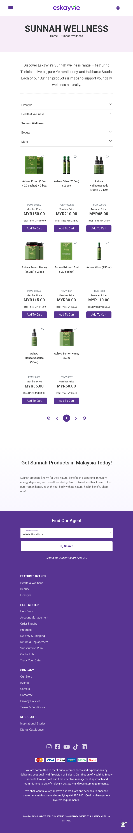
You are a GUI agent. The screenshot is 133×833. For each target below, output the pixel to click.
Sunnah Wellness (32, 123)
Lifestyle (26, 105)
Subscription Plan (31, 648)
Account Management (34, 617)
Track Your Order (30, 660)
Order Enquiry (28, 623)
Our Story (26, 676)
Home (54, 36)
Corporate (26, 695)
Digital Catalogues (32, 729)
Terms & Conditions (32, 707)
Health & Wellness (32, 114)
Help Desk (26, 611)
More (24, 141)
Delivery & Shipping (32, 636)
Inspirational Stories (33, 723)
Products (26, 630)
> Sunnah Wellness (71, 36)
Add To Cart (34, 228)
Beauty (25, 132)
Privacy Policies (30, 701)
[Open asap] (124, 824)
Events (24, 682)
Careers (25, 689)
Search (66, 546)
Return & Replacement (34, 642)
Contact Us (27, 654)
